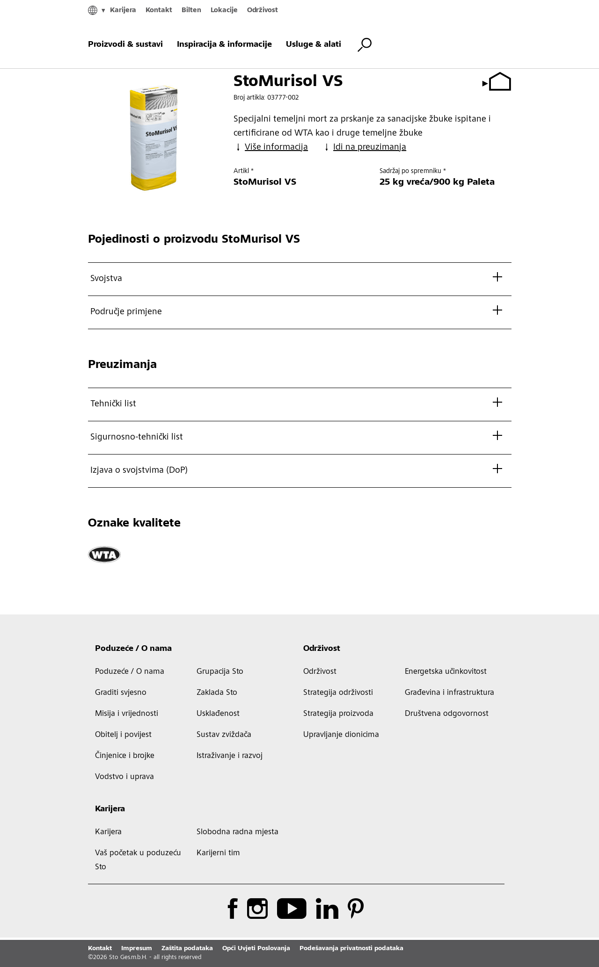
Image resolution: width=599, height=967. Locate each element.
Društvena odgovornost (447, 714)
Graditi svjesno (120, 693)
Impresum (136, 948)
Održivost (262, 10)
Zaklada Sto (217, 693)
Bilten (191, 10)
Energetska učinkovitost (446, 672)
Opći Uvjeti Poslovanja (256, 948)
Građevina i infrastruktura (449, 693)
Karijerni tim (218, 853)
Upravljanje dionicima (341, 735)
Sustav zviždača (224, 735)
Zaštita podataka (187, 948)
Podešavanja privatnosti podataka (351, 948)
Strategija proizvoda (338, 714)
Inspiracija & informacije (224, 45)
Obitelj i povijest (123, 735)
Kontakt (159, 10)
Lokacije (224, 10)
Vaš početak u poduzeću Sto (138, 860)
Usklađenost (218, 714)
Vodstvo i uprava (124, 777)
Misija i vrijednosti (126, 714)
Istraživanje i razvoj (230, 756)
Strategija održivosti (338, 693)
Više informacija (271, 147)
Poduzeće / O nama (133, 649)
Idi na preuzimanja (364, 147)
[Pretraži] (364, 45)
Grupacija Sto (220, 672)
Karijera (123, 10)
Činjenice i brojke (124, 756)
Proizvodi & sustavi (125, 45)
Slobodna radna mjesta (237, 832)
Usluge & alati (313, 45)
